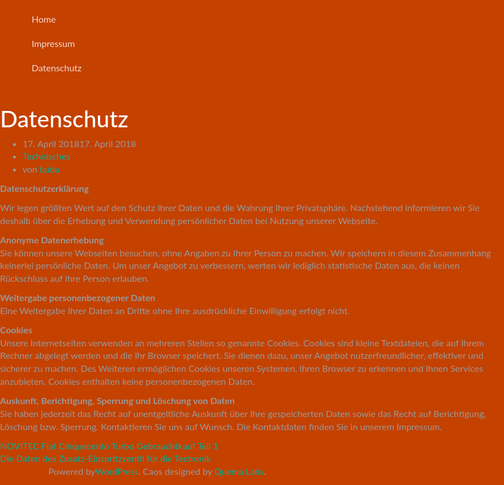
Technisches (46, 156)
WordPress (116, 471)
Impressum (53, 43)
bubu (50, 169)
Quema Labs (239, 471)
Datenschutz (56, 67)
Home (44, 19)
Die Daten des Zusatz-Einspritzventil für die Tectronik (105, 458)
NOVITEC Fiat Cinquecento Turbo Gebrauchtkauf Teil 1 (109, 445)
